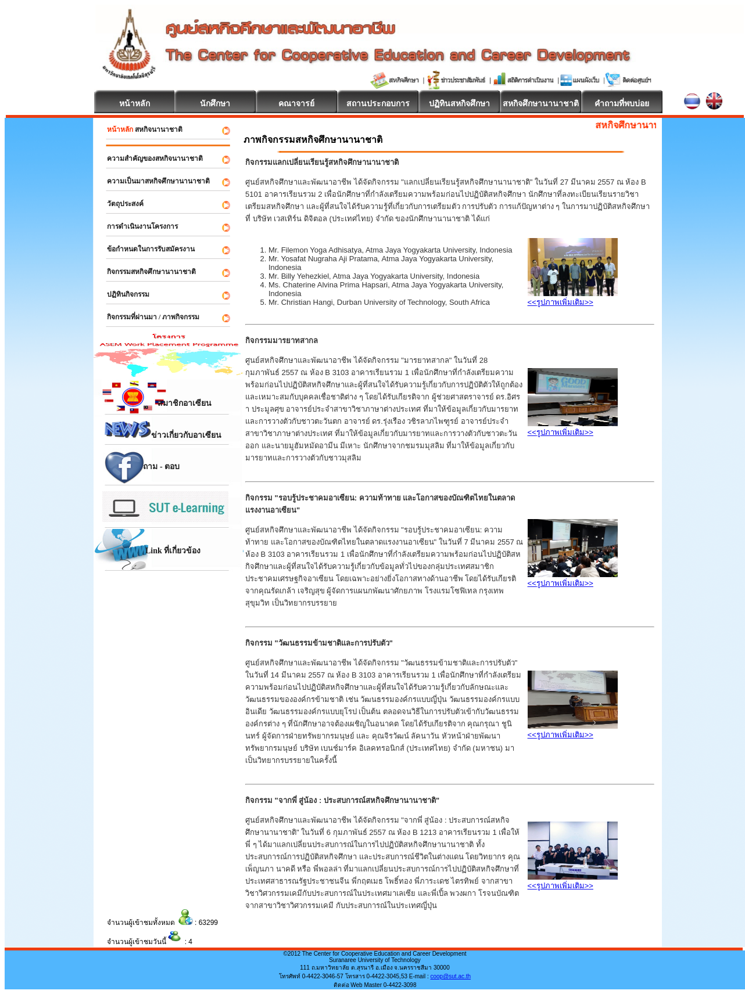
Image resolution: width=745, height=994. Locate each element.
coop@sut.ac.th (450, 976)
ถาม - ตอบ (138, 471)
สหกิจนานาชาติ (139, 129)
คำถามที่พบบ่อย (621, 103)
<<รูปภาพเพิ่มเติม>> (560, 302)
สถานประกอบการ (378, 103)
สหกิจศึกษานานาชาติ (541, 103)
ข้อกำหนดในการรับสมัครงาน (145, 249)
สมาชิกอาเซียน (154, 403)
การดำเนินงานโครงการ (137, 226)
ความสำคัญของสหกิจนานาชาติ (149, 158)
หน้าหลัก (134, 103)
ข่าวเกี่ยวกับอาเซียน (159, 430)
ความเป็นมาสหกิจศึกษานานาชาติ (153, 181)
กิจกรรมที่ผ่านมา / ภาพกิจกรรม (147, 317)
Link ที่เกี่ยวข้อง (148, 556)
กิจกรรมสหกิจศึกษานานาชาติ (146, 272)
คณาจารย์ (296, 103)
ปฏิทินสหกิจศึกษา (459, 103)
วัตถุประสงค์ (120, 204)
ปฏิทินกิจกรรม (122, 294)
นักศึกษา (215, 103)
